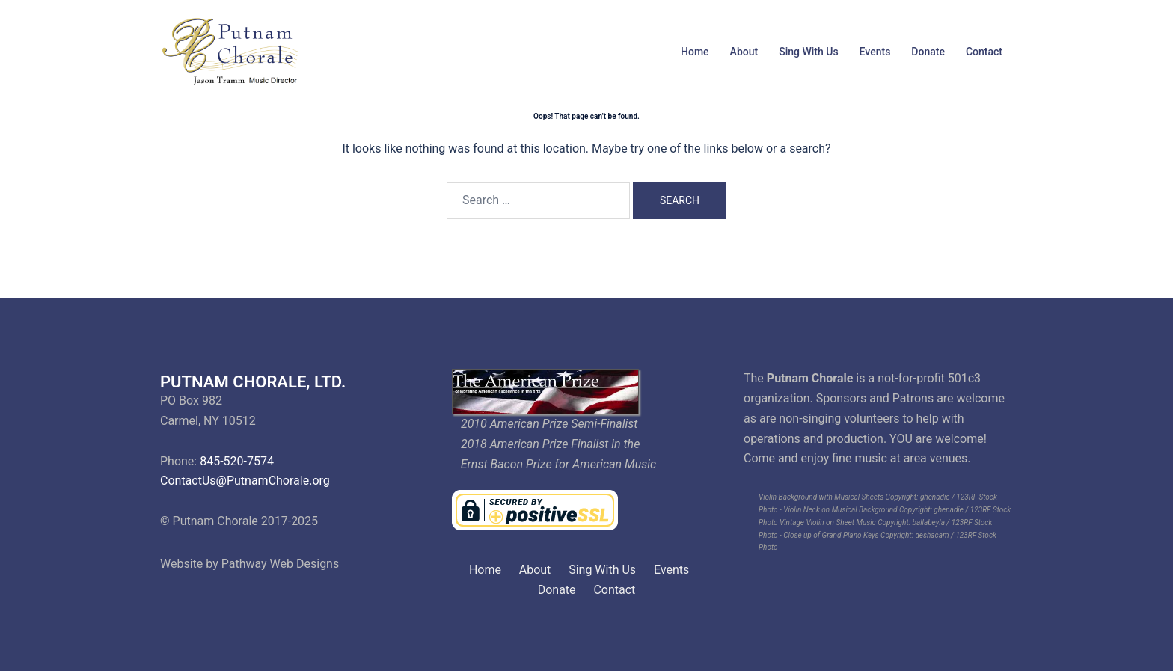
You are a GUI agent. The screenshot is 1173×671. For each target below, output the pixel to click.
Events (875, 52)
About (744, 52)
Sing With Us (808, 52)
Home (695, 52)
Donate (928, 52)
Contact (984, 52)
